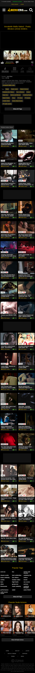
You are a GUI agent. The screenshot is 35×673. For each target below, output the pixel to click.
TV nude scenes (7, 104)
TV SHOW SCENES (6, 1)
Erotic (28, 92)
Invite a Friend (12, 653)
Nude (7, 89)
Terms (13, 656)
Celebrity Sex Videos (8, 92)
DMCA (22, 656)
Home (7, 650)
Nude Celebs (6, 98)
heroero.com (21, 660)
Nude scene (14, 89)
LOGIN (22, 4)
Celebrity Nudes (27, 95)
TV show (20, 98)
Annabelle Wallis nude (9, 85)
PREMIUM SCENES (17, 1)
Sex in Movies (20, 92)
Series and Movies (15, 95)
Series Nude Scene (17, 101)
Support (24, 653)
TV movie (27, 98)
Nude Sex (5, 95)
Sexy (13, 98)
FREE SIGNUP (14, 4)
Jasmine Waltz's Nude (29, 1)
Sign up (17, 650)
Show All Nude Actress (17, 639)
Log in (27, 650)
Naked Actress (24, 89)
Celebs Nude (6, 101)
